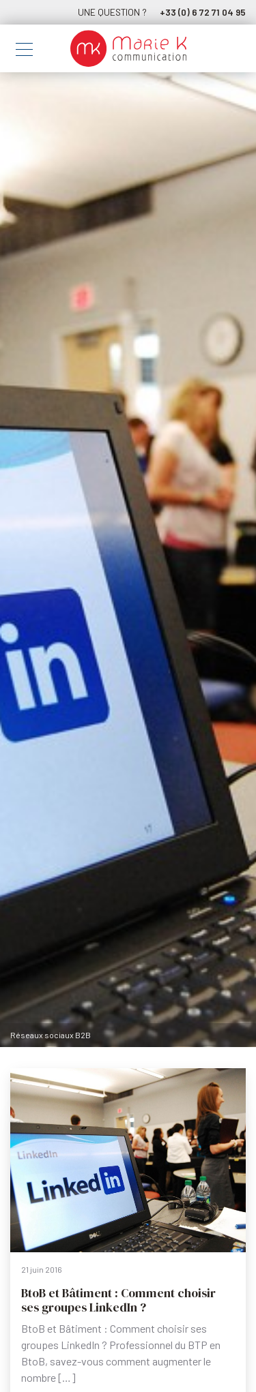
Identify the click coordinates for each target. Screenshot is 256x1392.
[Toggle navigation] (24, 51)
